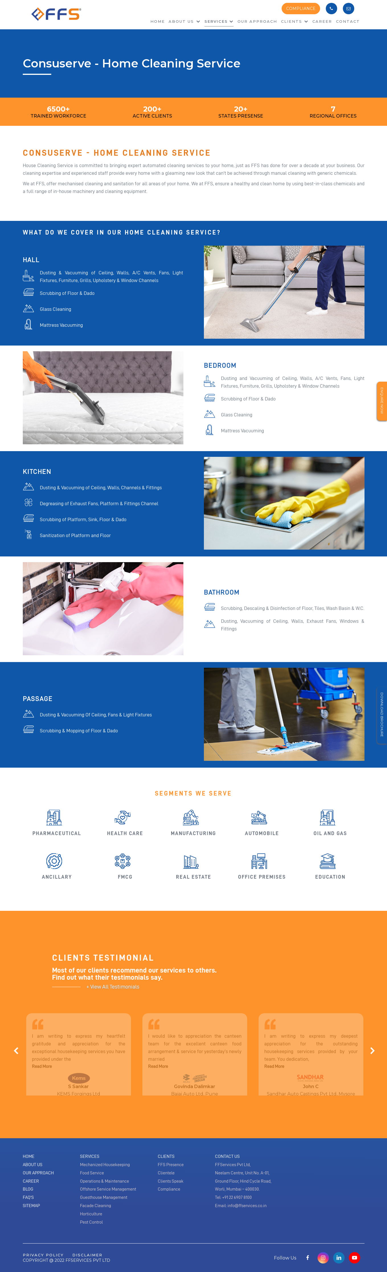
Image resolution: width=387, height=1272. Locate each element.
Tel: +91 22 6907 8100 (233, 1197)
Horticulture (91, 1214)
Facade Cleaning (95, 1205)
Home (157, 21)
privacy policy (43, 1255)
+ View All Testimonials (112, 986)
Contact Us (227, 1156)
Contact (348, 21)
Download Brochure (382, 714)
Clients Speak (170, 1181)
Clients (295, 21)
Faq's (28, 1197)
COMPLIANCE (301, 8)
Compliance (169, 1189)
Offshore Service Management (108, 1189)
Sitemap (31, 1205)
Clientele (166, 1173)
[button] (22, 1057)
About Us (32, 1164)
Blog (28, 1189)
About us (184, 21)
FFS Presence (171, 1164)
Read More (42, 1068)
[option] (77, 1060)
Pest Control (91, 1222)
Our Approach (257, 21)
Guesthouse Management (103, 1197)
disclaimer (87, 1255)
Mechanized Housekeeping (105, 1164)
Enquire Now (382, 400)
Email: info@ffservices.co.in (241, 1205)
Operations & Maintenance (104, 1181)
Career (322, 21)
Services (216, 21)
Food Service (92, 1173)
